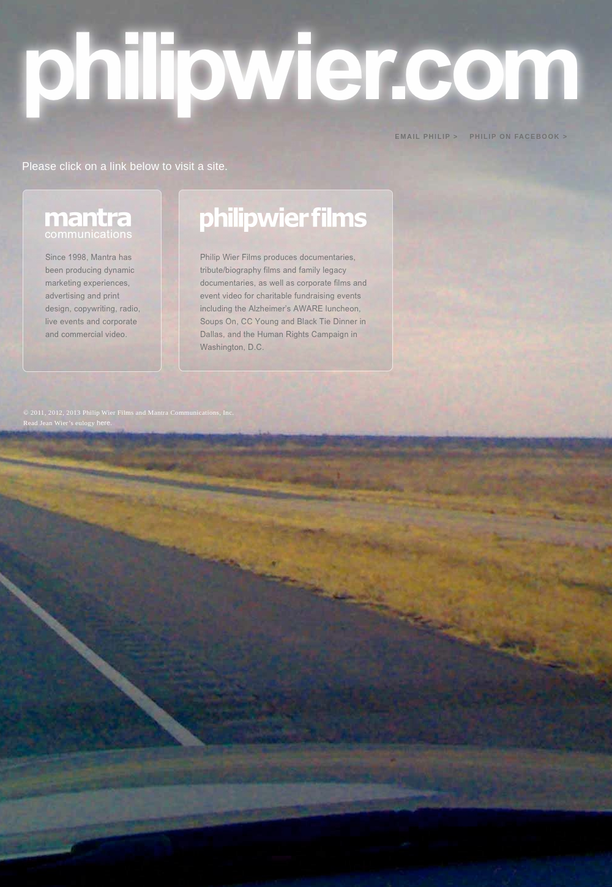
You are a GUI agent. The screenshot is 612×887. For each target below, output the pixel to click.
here (103, 422)
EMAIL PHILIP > (426, 136)
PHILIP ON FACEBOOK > (518, 136)
